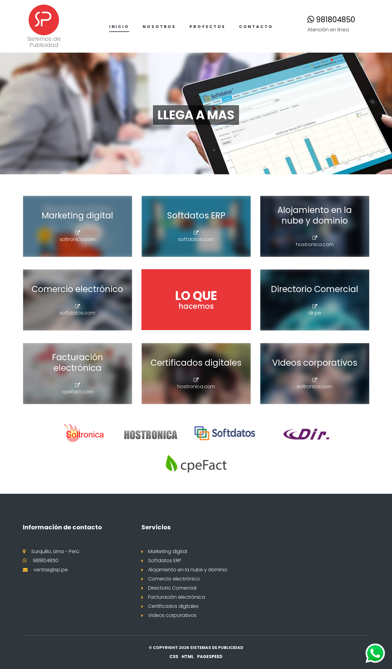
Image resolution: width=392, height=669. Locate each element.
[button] (7, 113)
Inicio (119, 27)
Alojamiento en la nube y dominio (187, 569)
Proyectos (207, 27)
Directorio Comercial (172, 587)
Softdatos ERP (164, 560)
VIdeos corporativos (172, 615)
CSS (173, 656)
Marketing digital (167, 551)
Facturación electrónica (176, 597)
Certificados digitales (173, 606)
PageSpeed (210, 656)
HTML (188, 656)
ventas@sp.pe (50, 569)
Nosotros (159, 27)
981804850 (331, 20)
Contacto (256, 27)
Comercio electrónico (174, 578)
